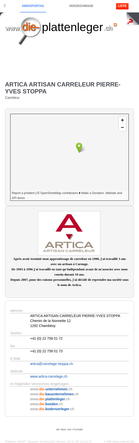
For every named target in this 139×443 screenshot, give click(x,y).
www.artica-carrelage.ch (48, 376)
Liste (122, 6)
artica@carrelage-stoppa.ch (51, 364)
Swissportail (33, 6)
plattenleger (72, 27)
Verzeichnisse (81, 6)
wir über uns (63, 429)
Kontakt (78, 429)
